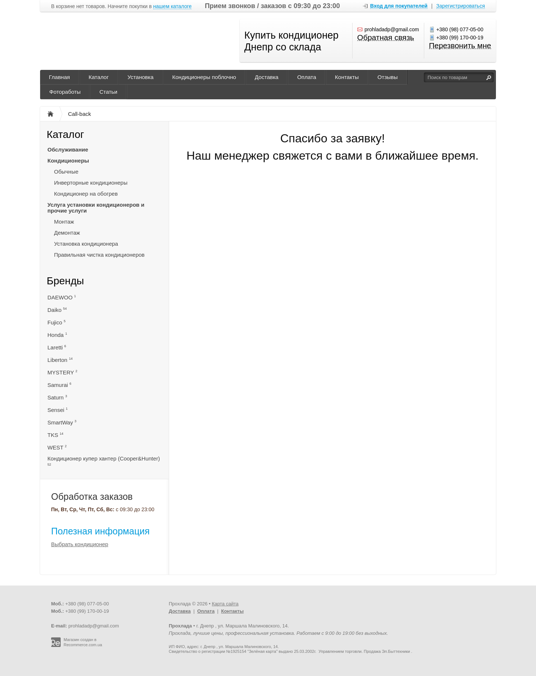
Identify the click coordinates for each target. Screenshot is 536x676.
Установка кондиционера (86, 244)
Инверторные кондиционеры (91, 182)
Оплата (306, 77)
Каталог (99, 77)
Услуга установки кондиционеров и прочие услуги (95, 208)
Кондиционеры (68, 160)
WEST (57, 447)
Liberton (59, 360)
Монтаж (64, 221)
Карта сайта (225, 603)
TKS (55, 435)
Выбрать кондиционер (79, 544)
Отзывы (388, 77)
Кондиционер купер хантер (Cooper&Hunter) (103, 460)
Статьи (108, 92)
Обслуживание (67, 149)
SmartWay (61, 422)
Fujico (56, 322)
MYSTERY (62, 372)
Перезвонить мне (460, 46)
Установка (141, 77)
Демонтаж (67, 233)
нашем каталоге (172, 6)
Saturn (57, 397)
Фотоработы (65, 92)
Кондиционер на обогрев (86, 194)
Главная (59, 77)
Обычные (66, 171)
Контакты (347, 77)
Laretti (56, 347)
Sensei (57, 410)
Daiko (57, 310)
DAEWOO (61, 297)
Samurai (59, 385)
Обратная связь (385, 38)
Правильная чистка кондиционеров (99, 255)
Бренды (65, 281)
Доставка (266, 77)
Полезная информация (100, 531)
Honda (57, 335)
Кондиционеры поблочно (204, 77)
